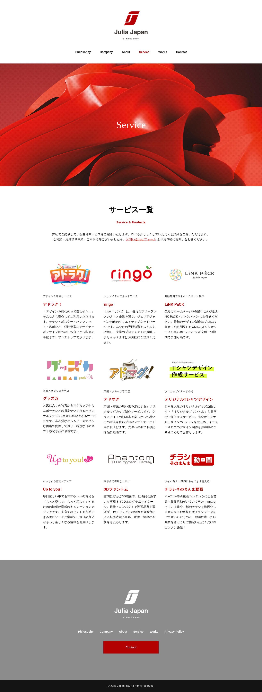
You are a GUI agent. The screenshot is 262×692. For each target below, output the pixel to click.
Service (144, 52)
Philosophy (83, 52)
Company (106, 52)
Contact (181, 52)
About (126, 52)
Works (162, 52)
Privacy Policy (174, 631)
